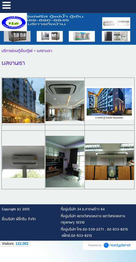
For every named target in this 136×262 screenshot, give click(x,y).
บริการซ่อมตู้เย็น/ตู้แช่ (17, 51)
